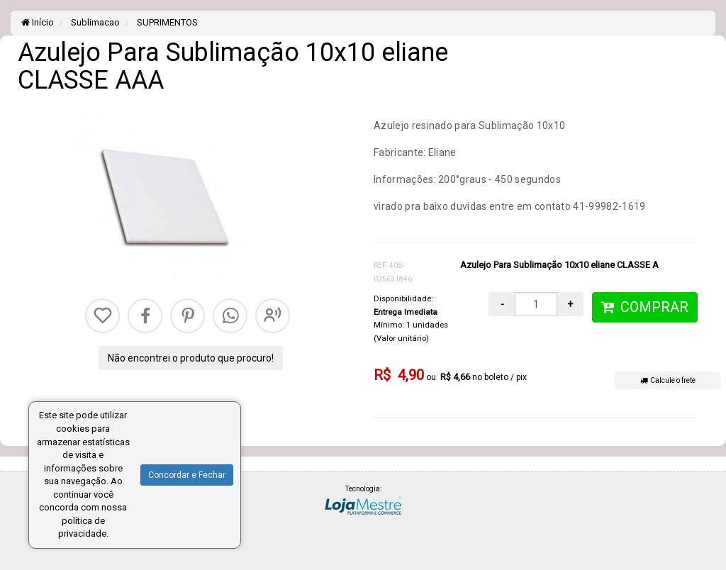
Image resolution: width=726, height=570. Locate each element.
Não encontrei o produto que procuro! (191, 358)
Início (37, 22)
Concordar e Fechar (186, 475)
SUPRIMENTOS (166, 22)
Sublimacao (94, 22)
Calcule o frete (668, 380)
